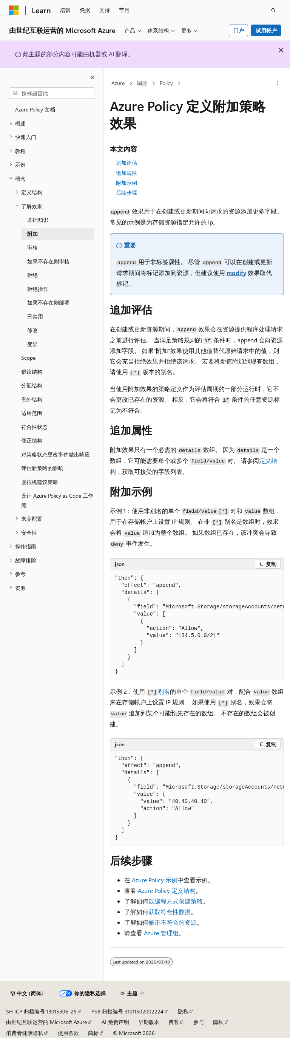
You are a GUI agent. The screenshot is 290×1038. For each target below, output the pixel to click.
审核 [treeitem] (32, 247)
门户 (238, 30)
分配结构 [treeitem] (31, 385)
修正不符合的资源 (172, 922)
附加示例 (126, 182)
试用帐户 (266, 30)
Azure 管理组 (161, 933)
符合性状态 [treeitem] (34, 426)
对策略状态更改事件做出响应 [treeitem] (55, 454)
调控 (142, 83)
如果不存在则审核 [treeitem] (48, 261)
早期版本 (148, 1022)
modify (236, 273)
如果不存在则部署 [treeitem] (48, 302)
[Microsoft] (14, 10)
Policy (166, 83)
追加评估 (126, 162)
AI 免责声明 (115, 1022)
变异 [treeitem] (32, 344)
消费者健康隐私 (24, 1032)
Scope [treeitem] (28, 357)
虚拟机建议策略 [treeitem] (39, 482)
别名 (164, 691)
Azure (118, 83)
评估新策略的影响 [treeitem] (42, 468)
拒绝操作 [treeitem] (37, 288)
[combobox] (51, 93)
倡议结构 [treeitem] (31, 371)
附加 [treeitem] (32, 233)
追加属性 (126, 172)
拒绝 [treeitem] (32, 274)
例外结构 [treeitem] (31, 399)
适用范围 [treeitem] (31, 412)
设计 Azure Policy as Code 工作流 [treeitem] (57, 500)
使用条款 (68, 1032)
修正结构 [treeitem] (31, 440)
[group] (197, 625)
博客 (173, 1022)
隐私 (183, 1011)
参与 (198, 1022)
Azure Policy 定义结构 (167, 890)
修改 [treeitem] (32, 330)
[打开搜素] (273, 10)
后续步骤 (126, 192)
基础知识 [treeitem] (37, 219)
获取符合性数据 (169, 912)
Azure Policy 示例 (154, 880)
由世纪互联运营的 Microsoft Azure (46, 1022)
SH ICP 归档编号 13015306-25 (41, 1011)
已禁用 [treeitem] (35, 316)
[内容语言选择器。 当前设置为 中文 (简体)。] (27, 993)
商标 (93, 1032)
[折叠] (92, 77)
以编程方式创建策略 (175, 901)
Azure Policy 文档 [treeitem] (35, 109)
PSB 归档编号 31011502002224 (127, 1011)
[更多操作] (277, 83)
